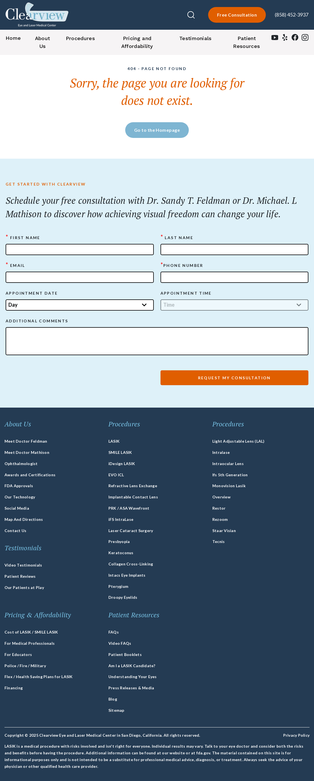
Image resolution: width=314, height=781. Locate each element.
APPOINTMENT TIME (186, 293)
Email (15, 265)
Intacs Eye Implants (127, 575)
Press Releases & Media (131, 687)
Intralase (221, 452)
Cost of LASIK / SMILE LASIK (31, 632)
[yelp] (285, 39)
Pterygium (118, 586)
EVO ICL (116, 474)
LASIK (114, 441)
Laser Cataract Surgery (130, 530)
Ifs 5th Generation (230, 474)
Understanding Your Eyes (132, 676)
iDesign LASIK (121, 463)
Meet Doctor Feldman (25, 441)
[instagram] (305, 39)
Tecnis (218, 541)
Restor (218, 508)
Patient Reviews (20, 576)
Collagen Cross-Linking (130, 564)
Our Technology (19, 497)
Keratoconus (121, 552)
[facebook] (295, 39)
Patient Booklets (125, 654)
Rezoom (220, 519)
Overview (221, 497)
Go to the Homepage (157, 130)
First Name (23, 237)
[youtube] (274, 39)
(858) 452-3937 (291, 14)
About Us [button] (42, 42)
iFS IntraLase (120, 519)
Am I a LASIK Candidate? (131, 665)
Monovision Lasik (229, 485)
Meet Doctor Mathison (26, 452)
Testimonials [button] (195, 38)
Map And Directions (23, 519)
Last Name (177, 237)
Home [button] (13, 38)
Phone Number (182, 265)
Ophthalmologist (21, 463)
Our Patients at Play (24, 587)
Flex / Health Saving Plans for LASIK (38, 676)
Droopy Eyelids (122, 597)
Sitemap (116, 710)
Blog (112, 699)
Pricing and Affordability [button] (137, 42)
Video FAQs (119, 643)
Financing (13, 687)
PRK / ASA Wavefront (129, 508)
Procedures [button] (80, 38)
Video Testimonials (23, 565)
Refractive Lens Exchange (132, 485)
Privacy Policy (296, 735)
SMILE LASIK (120, 452)
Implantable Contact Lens (133, 497)
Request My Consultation (234, 377)
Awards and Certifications (29, 474)
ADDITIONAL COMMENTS (37, 320)
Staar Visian (224, 530)
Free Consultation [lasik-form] (237, 14)
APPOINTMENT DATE (32, 293)
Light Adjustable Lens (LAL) (238, 441)
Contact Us (15, 530)
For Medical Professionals (29, 643)
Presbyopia (119, 541)
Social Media (16, 508)
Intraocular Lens (228, 463)
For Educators (18, 654)
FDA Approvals (18, 485)
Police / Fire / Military (25, 665)
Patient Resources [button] (246, 42)
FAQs (113, 632)
